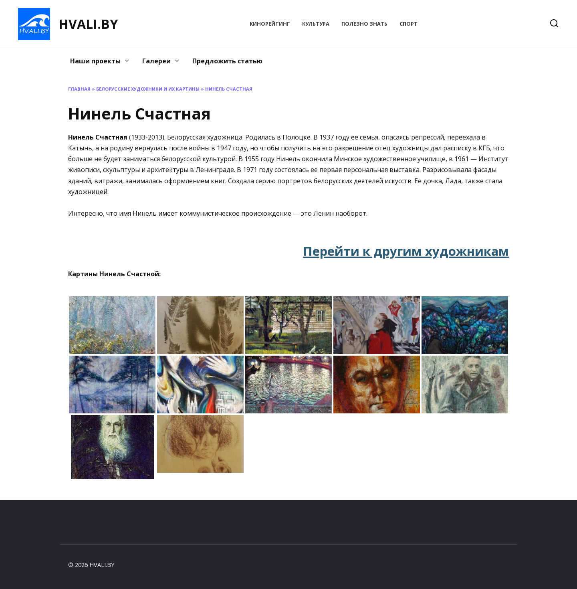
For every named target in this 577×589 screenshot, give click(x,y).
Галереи (156, 61)
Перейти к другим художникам (406, 251)
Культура (315, 23)
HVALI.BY (88, 23)
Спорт (408, 23)
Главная (79, 89)
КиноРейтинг (270, 23)
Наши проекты (95, 61)
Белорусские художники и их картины (148, 89)
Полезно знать (364, 23)
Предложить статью (227, 61)
